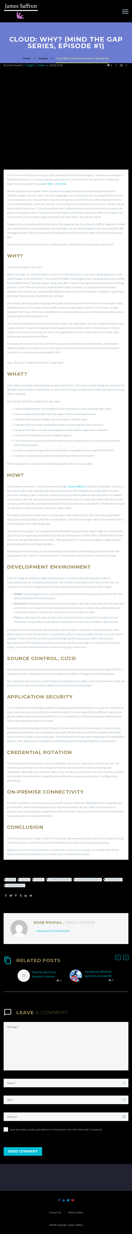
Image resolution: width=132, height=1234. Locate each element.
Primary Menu (125, 11)
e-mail (49, 183)
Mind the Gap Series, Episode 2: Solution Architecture (44, 976)
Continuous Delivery (59, 879)
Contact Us (55, 1212)
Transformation (15, 885)
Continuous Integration (88, 879)
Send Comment (23, 1151)
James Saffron (76, 486)
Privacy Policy (75, 1212)
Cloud (39, 879)
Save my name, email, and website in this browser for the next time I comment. (56, 1129)
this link (61, 183)
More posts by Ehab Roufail (53, 931)
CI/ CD (25, 879)
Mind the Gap (114, 879)
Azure (10, 879)
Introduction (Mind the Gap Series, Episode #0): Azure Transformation (98, 976)
